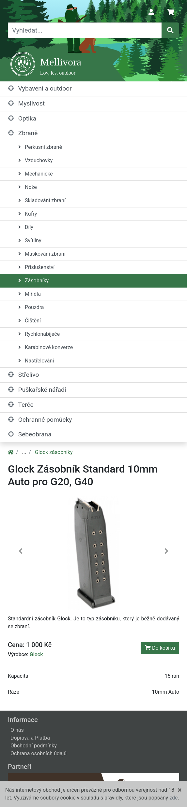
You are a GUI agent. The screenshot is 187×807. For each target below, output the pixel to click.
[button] (21, 553)
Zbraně (23, 133)
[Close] (180, 790)
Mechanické (35, 174)
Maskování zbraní (42, 254)
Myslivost (26, 103)
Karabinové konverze (45, 347)
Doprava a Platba (30, 738)
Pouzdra (31, 307)
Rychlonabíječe (39, 334)
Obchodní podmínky (33, 746)
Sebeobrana (30, 434)
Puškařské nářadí (37, 389)
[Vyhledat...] (85, 30)
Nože (27, 187)
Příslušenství (36, 267)
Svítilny (29, 240)
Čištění (29, 321)
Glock (36, 654)
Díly (25, 227)
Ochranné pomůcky (40, 419)
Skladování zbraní (42, 200)
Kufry (27, 214)
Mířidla (29, 294)
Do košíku (160, 648)
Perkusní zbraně (40, 147)
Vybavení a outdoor (40, 88)
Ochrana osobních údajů (38, 753)
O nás (17, 730)
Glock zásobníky (54, 452)
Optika (22, 118)
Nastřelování (36, 361)
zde (173, 798)
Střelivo (23, 374)
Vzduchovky (35, 160)
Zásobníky (33, 280)
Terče (21, 404)
